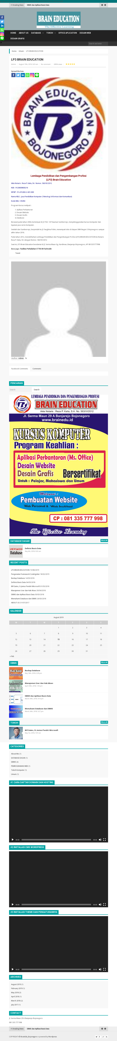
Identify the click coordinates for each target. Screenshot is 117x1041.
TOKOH (49, 33)
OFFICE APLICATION (67, 33)
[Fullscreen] (104, 839)
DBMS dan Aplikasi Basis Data (23, 594)
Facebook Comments (19, 369)
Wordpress (52, 1037)
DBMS (13, 762)
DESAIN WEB (85, 33)
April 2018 (15, 997)
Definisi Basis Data (33, 548)
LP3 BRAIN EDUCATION (20, 570)
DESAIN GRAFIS (17, 38)
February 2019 (16, 988)
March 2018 (15, 1001)
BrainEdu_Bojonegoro (28, 1037)
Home (13, 33)
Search (36, 390)
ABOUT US (23, 33)
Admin (13, 64)
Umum (21, 51)
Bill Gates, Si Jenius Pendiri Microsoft (25, 586)
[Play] (12, 839)
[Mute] (100, 839)
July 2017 (14, 1005)
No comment (45, 64)
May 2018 (15, 993)
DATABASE (36, 33)
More (104, 540)
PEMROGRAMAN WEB (19, 766)
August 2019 (16, 984)
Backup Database (18, 578)
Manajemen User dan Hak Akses (39, 5)
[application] (58, 814)
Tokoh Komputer (17, 770)
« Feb (12, 656)
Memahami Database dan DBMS (24, 599)
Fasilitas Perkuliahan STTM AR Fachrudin (36, 249)
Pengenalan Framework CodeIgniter (25, 574)
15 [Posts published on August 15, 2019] (58, 639)
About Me (15, 754)
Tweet (17, 253)
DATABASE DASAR (18, 758)
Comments (37, 369)
